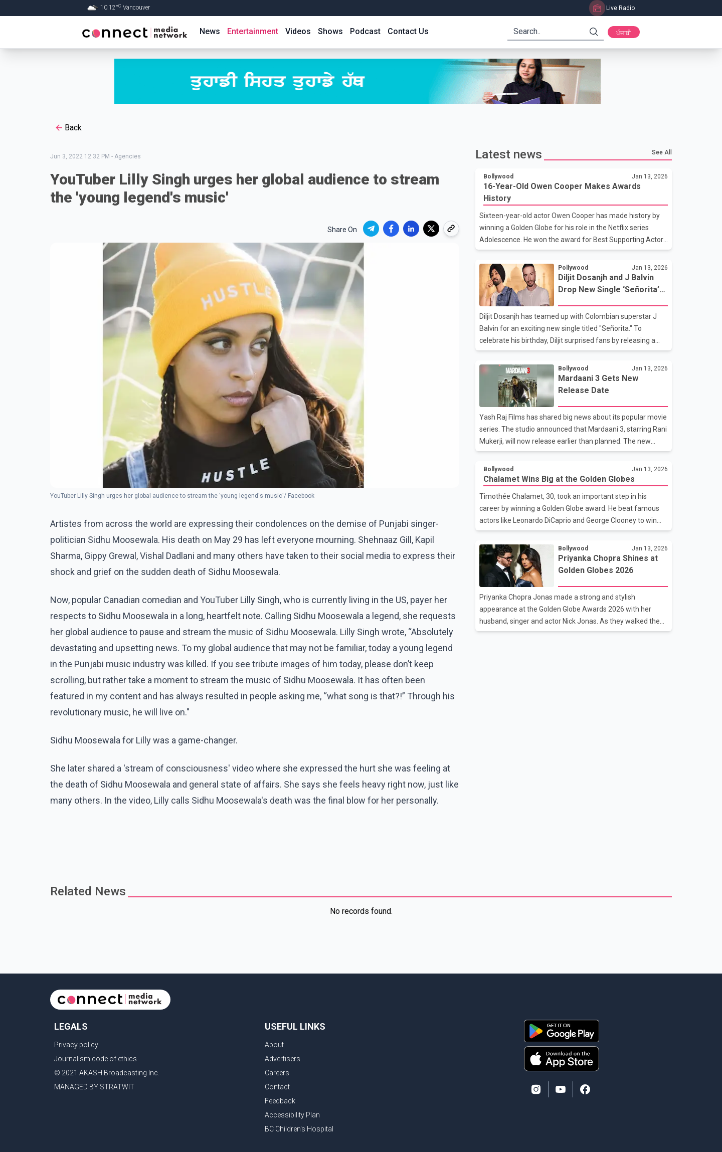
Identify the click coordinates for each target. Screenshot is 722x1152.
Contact (277, 1087)
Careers (277, 1073)
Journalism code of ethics (95, 1059)
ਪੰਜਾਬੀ (623, 33)
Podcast (365, 31)
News (210, 31)
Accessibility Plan (292, 1115)
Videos (298, 31)
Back (68, 128)
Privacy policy (76, 1045)
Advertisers (282, 1059)
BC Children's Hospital (299, 1129)
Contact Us (408, 31)
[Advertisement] (357, 841)
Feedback (280, 1101)
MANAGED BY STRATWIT (94, 1087)
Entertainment (252, 31)
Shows (330, 31)
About (274, 1045)
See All (662, 152)
